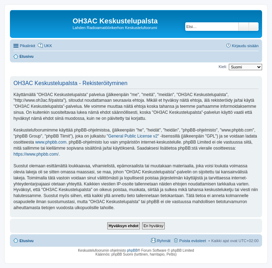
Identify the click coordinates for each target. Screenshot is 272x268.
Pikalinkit (27, 46)
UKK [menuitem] (48, 46)
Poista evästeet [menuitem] (192, 241)
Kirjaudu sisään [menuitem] (245, 46)
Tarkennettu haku (254, 26)
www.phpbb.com (50, 142)
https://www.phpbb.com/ (35, 154)
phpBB (132, 250)
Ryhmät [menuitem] (163, 241)
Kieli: (223, 67)
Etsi (243, 26)
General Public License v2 (132, 136)
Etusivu (26, 241)
